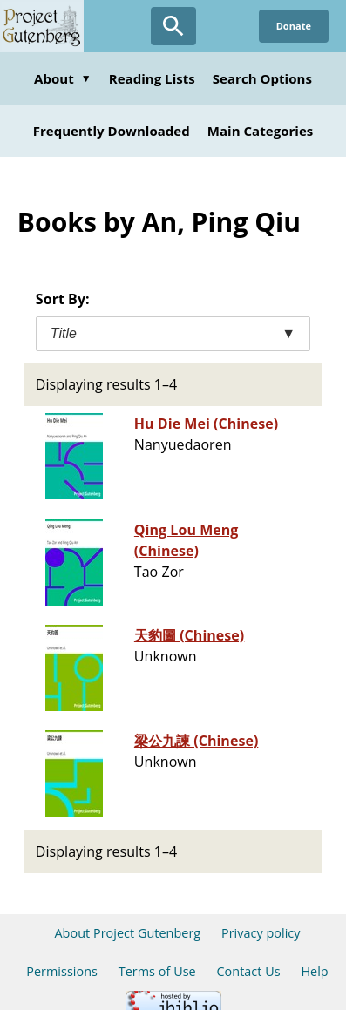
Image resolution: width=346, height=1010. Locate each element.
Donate (293, 25)
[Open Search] (173, 26)
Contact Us (248, 971)
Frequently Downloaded (111, 130)
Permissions (62, 971)
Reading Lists (152, 78)
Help (314, 971)
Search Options (262, 78)
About (63, 78)
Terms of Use (157, 971)
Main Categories (260, 130)
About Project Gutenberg (127, 933)
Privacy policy (261, 933)
